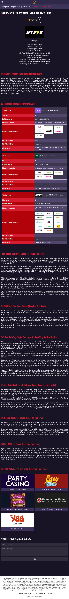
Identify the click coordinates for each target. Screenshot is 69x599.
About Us (19, 593)
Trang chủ (13, 7)
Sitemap (50, 593)
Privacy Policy (34, 593)
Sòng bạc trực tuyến (25, 7)
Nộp (34, 559)
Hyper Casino (37, 49)
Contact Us (26, 593)
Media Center (43, 593)
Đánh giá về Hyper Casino (42, 7)
